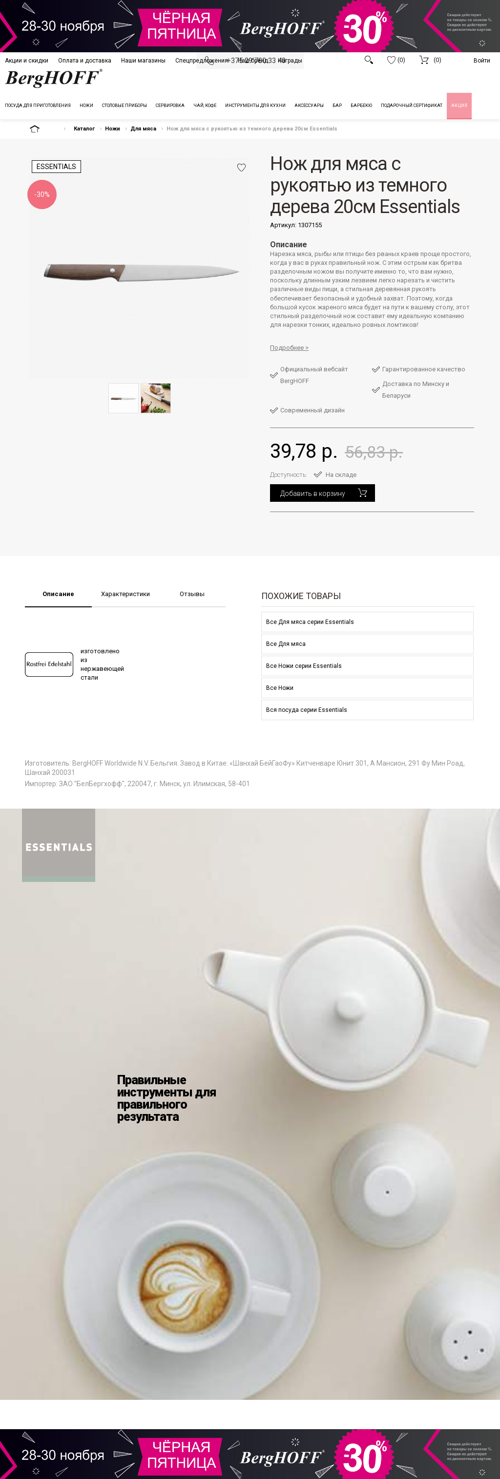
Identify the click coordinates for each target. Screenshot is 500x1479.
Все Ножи (279, 688)
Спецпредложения (201, 60)
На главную (43, 129)
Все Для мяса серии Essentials (310, 622)
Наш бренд (253, 60)
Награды (290, 60)
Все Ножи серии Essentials (304, 666)
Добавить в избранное (241, 167)
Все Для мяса (286, 644)
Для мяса (143, 129)
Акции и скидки (26, 60)
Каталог (84, 129)
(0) (396, 60)
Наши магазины (143, 60)
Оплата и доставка (84, 60)
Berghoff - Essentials (58, 845)
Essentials (56, 167)
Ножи (112, 129)
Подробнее (287, 347)
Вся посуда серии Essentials (306, 710)
